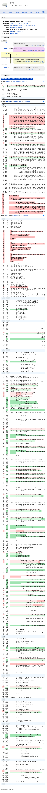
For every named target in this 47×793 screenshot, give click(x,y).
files (11, 27)
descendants (23, 25)
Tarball (11, 23)
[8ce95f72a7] (25, 81)
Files (17, 12)
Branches (24, 12)
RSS (13, 789)
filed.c (7, 215)
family (11, 25)
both (29, 25)
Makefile (8, 81)
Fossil (9, 789)
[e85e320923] (17, 101)
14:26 (5, 58)
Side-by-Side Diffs (12, 78)
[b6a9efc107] (15, 215)
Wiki (44, 12)
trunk (33, 25)
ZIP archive (17, 23)
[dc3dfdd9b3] (26, 101)
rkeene (12, 31)
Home (4, 12)
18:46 (5, 43)
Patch (31, 78)
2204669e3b (29, 50)
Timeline (11, 12)
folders (20, 27)
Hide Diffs (4, 78)
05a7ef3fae (31, 45)
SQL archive (24, 23)
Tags (31, 12)
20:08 (5, 67)
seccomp (42, 50)
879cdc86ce (31, 69)
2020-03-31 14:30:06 (21, 31)
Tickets (37, 12)
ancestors (16, 25)
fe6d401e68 (27, 61)
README (8, 101)
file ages (15, 27)
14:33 (5, 48)
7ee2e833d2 (31, 55)
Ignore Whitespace (23, 78)
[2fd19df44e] (16, 81)
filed (12, 2)
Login (43, 11)
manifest (12, 33)
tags (16, 33)
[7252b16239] (24, 215)
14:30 (5, 53)
